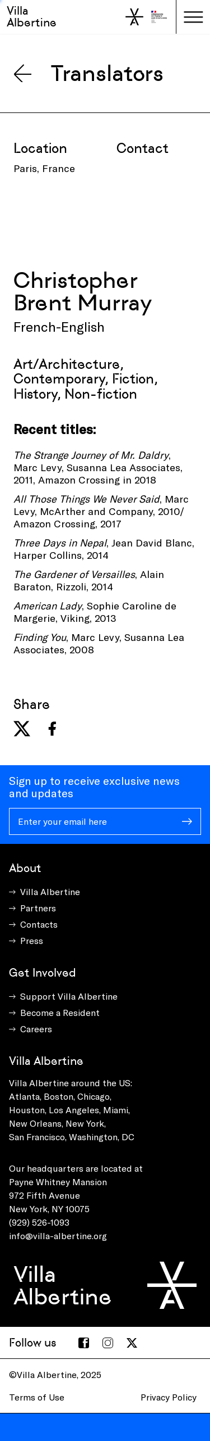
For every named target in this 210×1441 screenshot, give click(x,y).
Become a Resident (60, 1012)
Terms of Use (36, 1397)
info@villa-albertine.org (58, 1235)
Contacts (39, 924)
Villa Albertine (32, 16)
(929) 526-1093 (39, 1222)
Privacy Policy (169, 1397)
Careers (36, 1028)
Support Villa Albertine (69, 996)
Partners (38, 907)
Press (31, 940)
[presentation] (98, 219)
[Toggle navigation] (193, 17)
